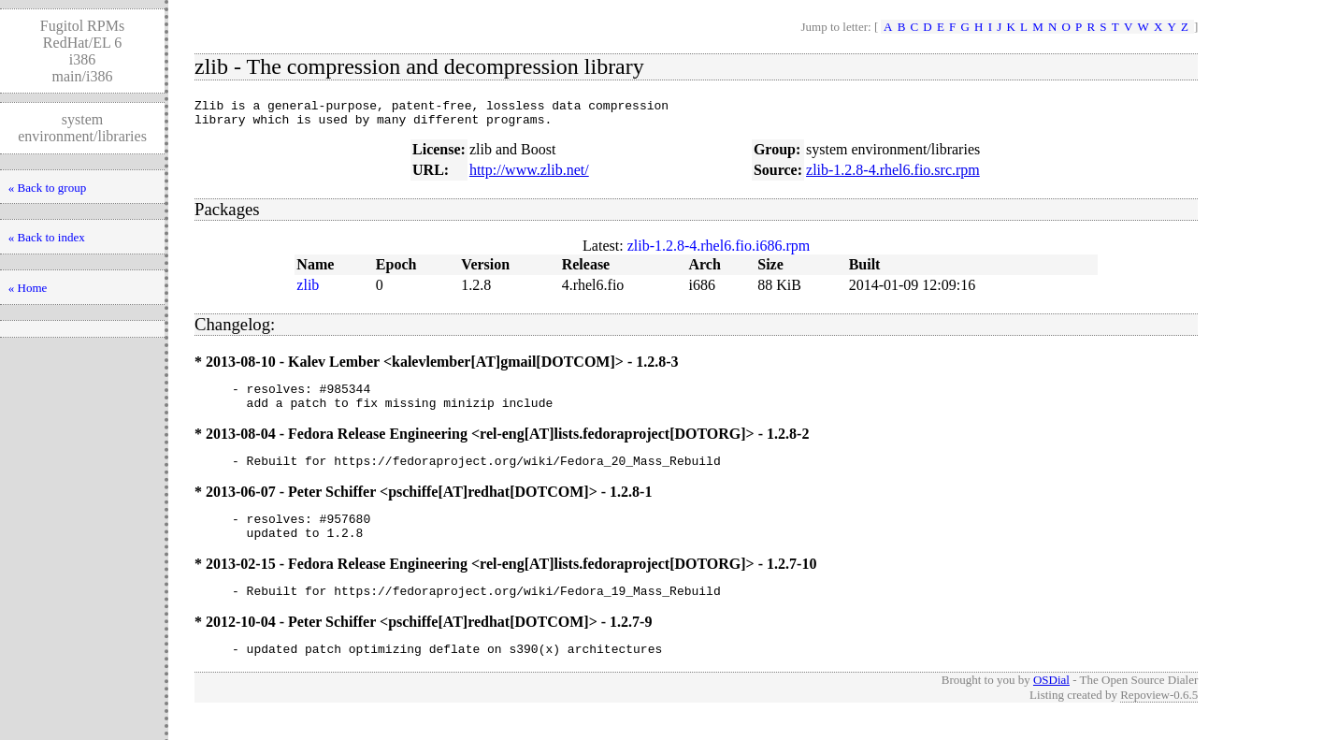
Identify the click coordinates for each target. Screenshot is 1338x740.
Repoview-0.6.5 (1159, 720)
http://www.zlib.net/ (529, 175)
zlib (307, 290)
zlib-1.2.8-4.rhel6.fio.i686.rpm (719, 251)
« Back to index (46, 237)
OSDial (1051, 705)
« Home (28, 288)
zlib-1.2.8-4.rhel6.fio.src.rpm (893, 175)
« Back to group (47, 188)
